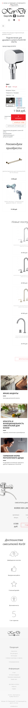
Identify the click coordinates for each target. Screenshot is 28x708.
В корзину (18, 117)
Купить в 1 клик (19, 122)
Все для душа (10, 32)
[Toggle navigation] (3, 25)
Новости (14, 694)
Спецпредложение (14, 666)
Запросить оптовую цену (15, 126)
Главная (4, 32)
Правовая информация (14, 688)
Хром (9, 86)
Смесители (14, 662)
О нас (14, 683)
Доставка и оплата (14, 692)
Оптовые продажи (14, 685)
